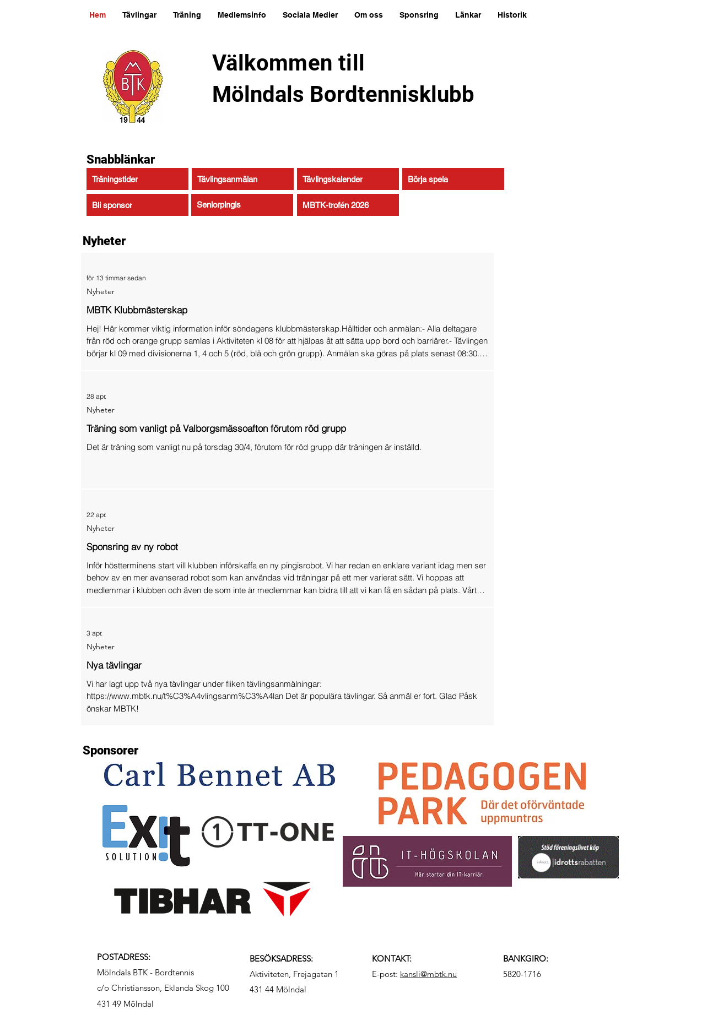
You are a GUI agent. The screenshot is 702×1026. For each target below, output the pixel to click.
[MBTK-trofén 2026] (348, 205)
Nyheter (101, 291)
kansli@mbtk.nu (428, 974)
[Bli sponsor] (137, 205)
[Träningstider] (137, 179)
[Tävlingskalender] (348, 179)
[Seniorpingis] (242, 205)
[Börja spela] (453, 179)
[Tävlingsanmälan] (243, 179)
